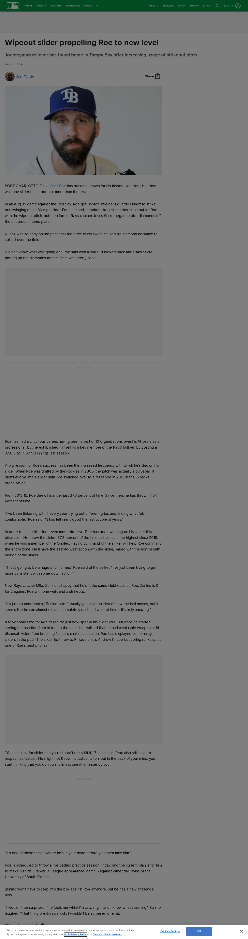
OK (199, 931)
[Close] (241, 931)
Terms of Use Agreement (107, 934)
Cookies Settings (170, 931)
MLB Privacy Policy (75, 934)
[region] (124, 932)
